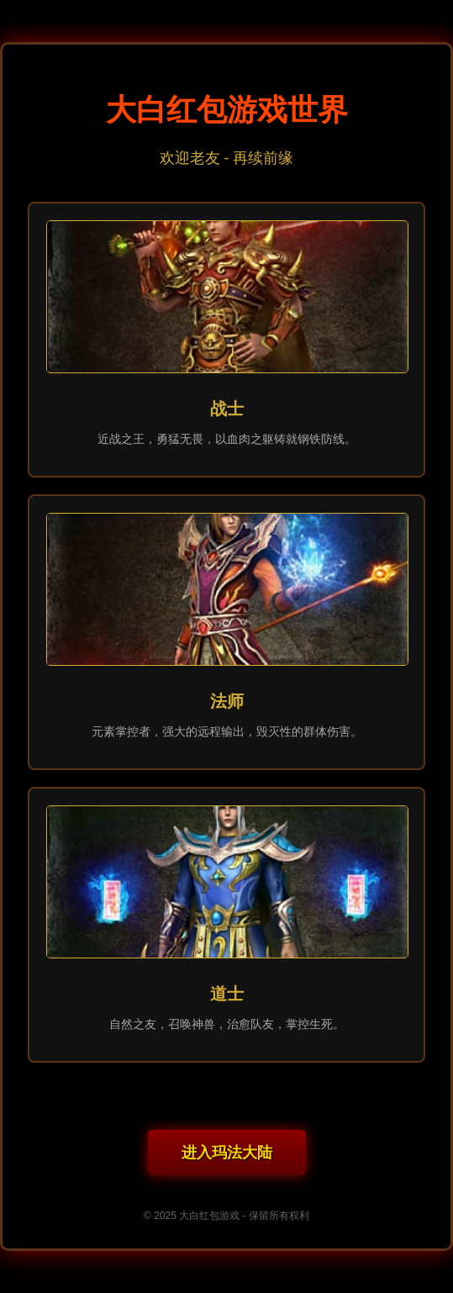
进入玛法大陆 (227, 1152)
